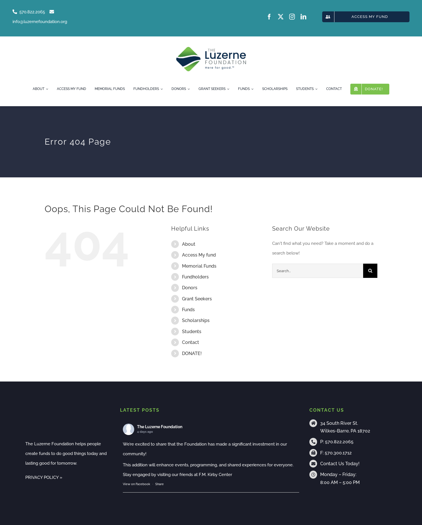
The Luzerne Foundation (159, 426)
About (188, 244)
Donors (189, 287)
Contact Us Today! (339, 463)
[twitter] (281, 17)
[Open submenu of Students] (316, 89)
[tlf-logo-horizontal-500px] (210, 48)
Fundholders (195, 277)
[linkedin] (303, 17)
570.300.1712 (338, 453)
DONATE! (192, 353)
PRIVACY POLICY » (43, 477)
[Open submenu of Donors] (188, 89)
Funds (188, 309)
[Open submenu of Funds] (252, 89)
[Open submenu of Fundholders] (161, 89)
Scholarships (196, 320)
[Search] (370, 271)
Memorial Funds (199, 266)
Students (191, 331)
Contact (190, 342)
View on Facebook (136, 484)
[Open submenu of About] (46, 89)
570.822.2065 (339, 441)
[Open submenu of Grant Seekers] (227, 89)
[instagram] (292, 17)
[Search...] (317, 271)
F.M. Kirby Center (215, 474)
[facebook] (269, 17)
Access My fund (199, 255)
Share (159, 484)
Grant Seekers (197, 299)
